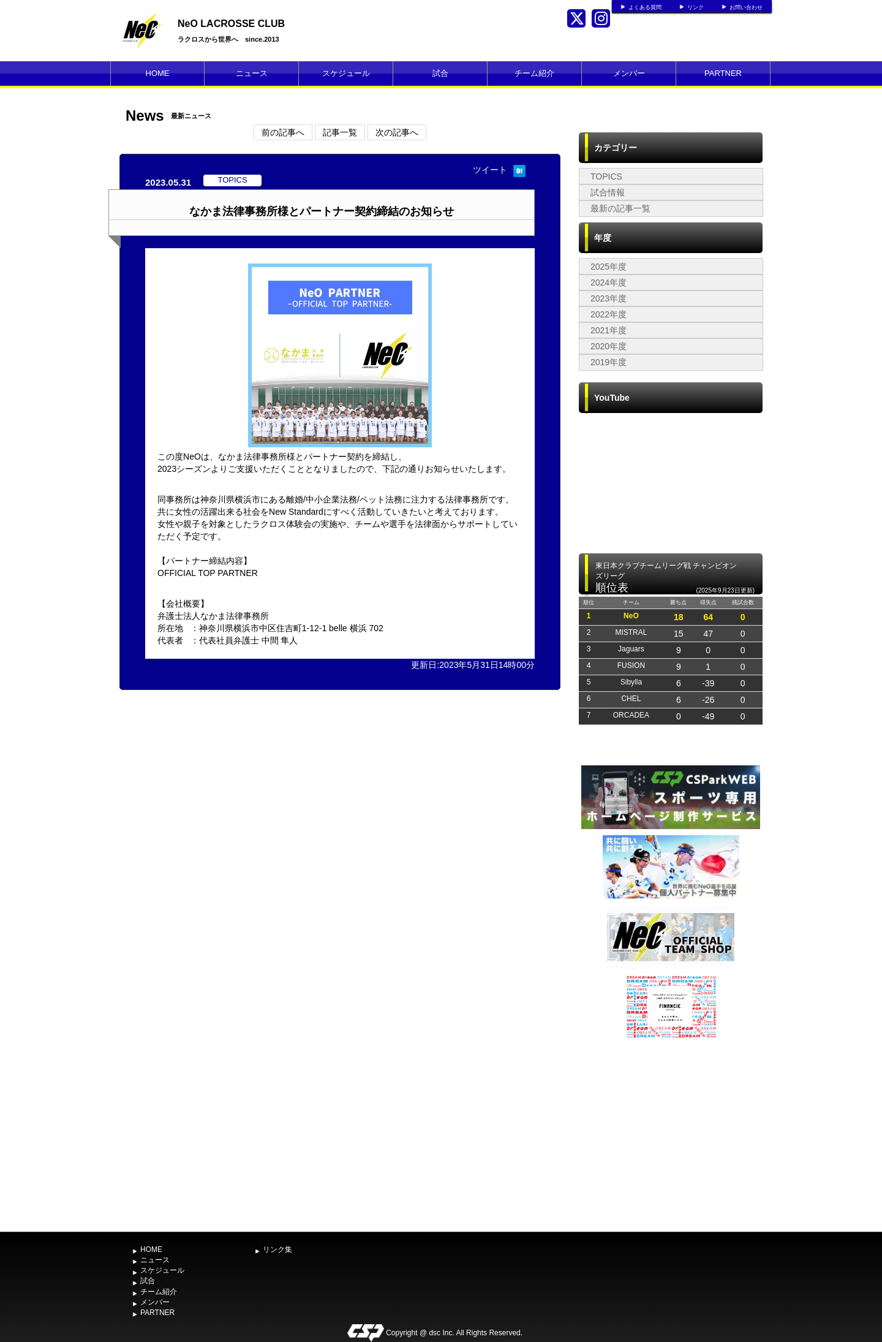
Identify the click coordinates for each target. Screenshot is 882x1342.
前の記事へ (283, 132)
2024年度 (608, 282)
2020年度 (608, 346)
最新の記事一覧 (620, 208)
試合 (440, 73)
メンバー (629, 73)
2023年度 (608, 298)
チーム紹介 (534, 73)
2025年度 (608, 266)
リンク (695, 7)
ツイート (490, 170)
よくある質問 (645, 7)
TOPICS (606, 176)
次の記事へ (396, 132)
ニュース (252, 73)
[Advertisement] (671, 1133)
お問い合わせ (746, 7)
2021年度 (608, 330)
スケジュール (346, 73)
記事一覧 (340, 132)
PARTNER (723, 73)
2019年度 (608, 362)
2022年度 (608, 314)
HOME (158, 73)
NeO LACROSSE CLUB (231, 23)
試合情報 (607, 192)
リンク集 (277, 1249)
